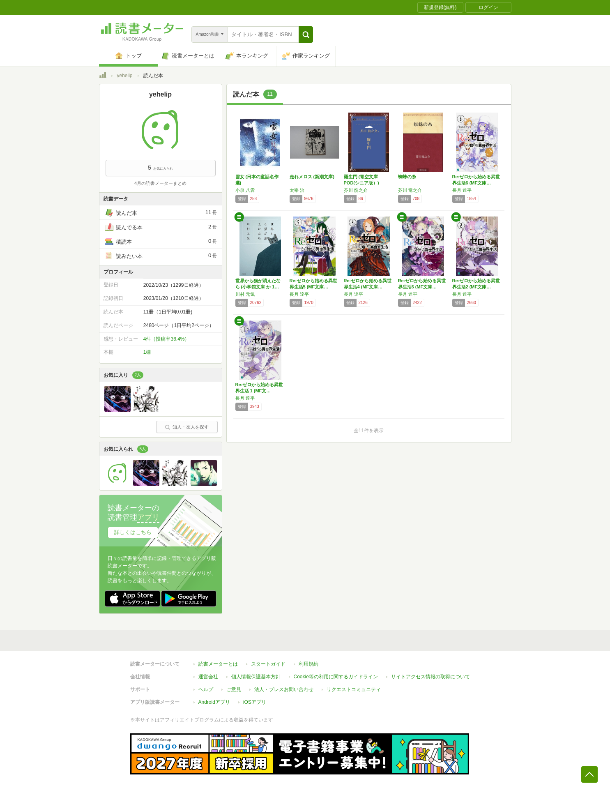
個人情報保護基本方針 (256, 676)
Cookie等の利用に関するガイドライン (336, 676)
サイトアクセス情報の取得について (430, 676)
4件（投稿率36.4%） (166, 339)
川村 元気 (245, 294)
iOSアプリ (254, 702)
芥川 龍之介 (356, 190)
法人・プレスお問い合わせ (283, 689)
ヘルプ (205, 689)
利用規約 (308, 663)
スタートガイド (268, 663)
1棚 (147, 352)
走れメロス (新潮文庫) (312, 176)
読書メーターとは (218, 663)
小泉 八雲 (245, 190)
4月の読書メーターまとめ (160, 183)
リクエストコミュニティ (354, 689)
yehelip (125, 75)
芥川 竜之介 (410, 190)
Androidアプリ (214, 702)
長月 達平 (462, 190)
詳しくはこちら (133, 532)
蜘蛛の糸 (407, 176)
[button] (306, 34)
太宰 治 (297, 190)
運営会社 (208, 676)
